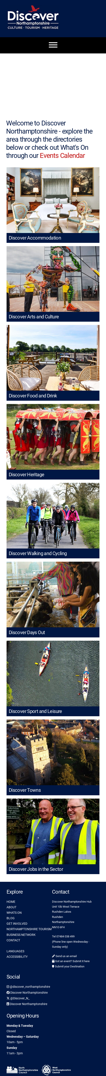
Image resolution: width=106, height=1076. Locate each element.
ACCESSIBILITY (17, 956)
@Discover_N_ (18, 998)
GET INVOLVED (17, 923)
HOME (11, 901)
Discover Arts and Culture (34, 316)
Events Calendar (62, 156)
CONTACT (13, 940)
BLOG (11, 918)
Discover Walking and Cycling (38, 553)
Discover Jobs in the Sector (36, 869)
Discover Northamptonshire (27, 992)
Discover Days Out (27, 632)
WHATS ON (14, 912)
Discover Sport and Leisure (35, 711)
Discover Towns (25, 790)
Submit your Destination (68, 966)
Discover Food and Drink (33, 396)
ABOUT (11, 907)
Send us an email (64, 956)
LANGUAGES (15, 951)
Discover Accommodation (35, 238)
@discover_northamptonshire (28, 986)
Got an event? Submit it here (71, 961)
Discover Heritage (26, 474)
